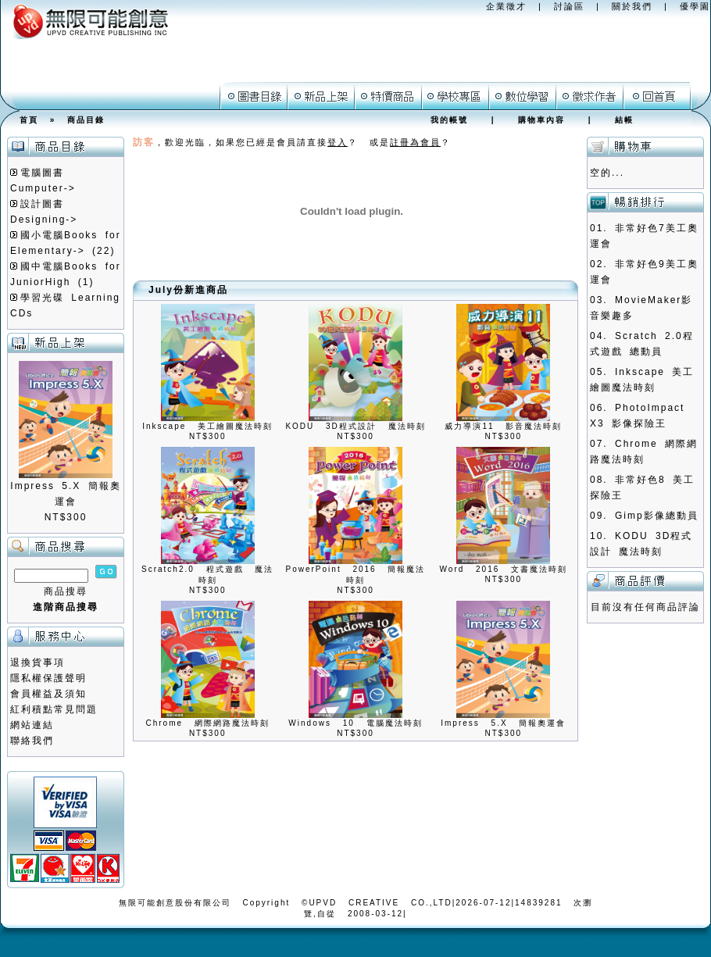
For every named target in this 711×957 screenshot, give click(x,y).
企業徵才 (506, 6)
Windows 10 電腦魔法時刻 (355, 723)
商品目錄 (86, 120)
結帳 (624, 120)
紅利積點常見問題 (54, 709)
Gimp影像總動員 (656, 515)
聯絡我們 (32, 740)
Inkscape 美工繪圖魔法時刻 (207, 426)
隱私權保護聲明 (48, 678)
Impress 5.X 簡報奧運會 (503, 723)
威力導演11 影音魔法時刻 (503, 426)
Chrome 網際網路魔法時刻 (207, 723)
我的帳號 (449, 120)
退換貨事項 (37, 662)
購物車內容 (541, 120)
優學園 (695, 6)
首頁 (29, 120)
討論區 (569, 6)
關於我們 (632, 6)
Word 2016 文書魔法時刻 (504, 569)
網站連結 (32, 725)
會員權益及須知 (48, 693)
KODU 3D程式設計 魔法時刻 (355, 426)
